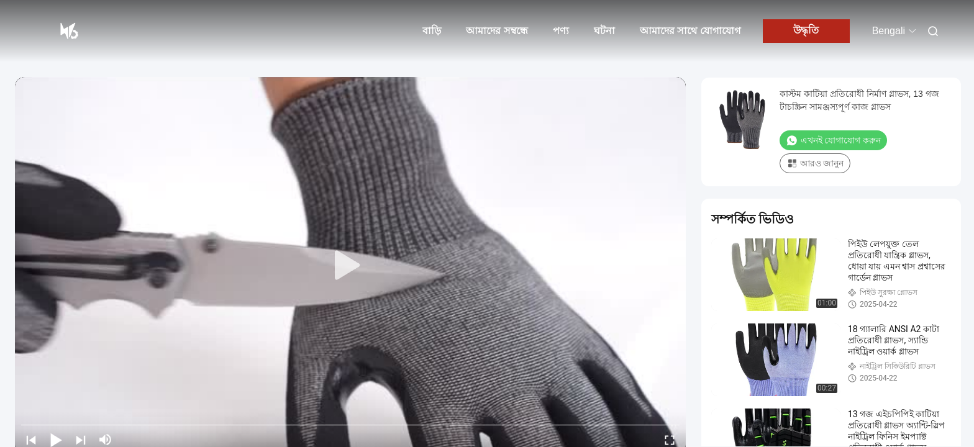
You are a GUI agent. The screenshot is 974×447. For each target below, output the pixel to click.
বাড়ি (431, 30)
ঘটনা (604, 30)
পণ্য (561, 30)
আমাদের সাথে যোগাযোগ (690, 30)
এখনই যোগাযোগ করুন (833, 140)
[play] (350, 265)
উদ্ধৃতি (806, 30)
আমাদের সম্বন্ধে (496, 30)
